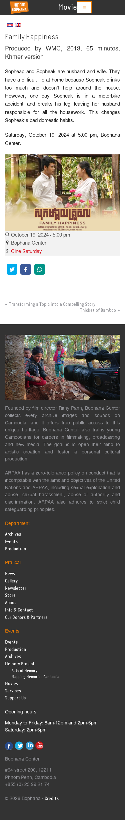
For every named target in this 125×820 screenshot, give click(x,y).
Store (10, 595)
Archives (13, 534)
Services (13, 691)
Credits (52, 799)
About (10, 603)
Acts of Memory (24, 671)
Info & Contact (19, 610)
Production (15, 549)
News (10, 574)
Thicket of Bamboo (98, 310)
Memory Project (20, 664)
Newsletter (15, 588)
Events (11, 542)
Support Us (15, 698)
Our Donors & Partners (26, 618)
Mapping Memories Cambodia (35, 677)
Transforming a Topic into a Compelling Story (52, 304)
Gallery (11, 581)
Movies (69, 7)
